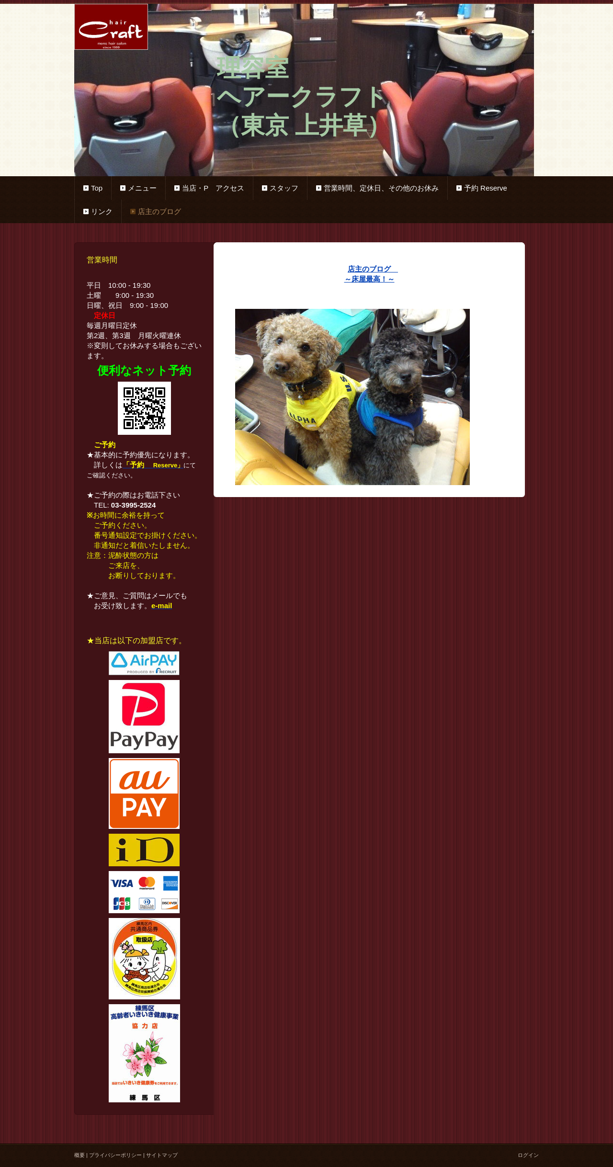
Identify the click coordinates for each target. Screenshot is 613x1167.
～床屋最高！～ (369, 279)
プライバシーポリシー (115, 1155)
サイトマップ (162, 1155)
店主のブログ (373, 269)
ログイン (528, 1155)
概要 (79, 1155)
